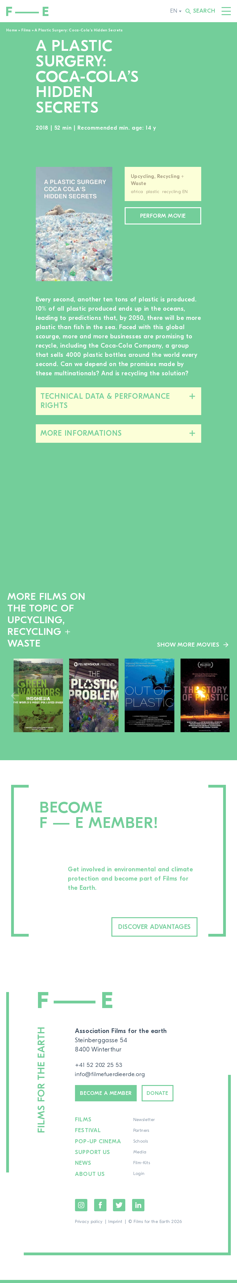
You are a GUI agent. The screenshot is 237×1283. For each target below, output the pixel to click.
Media (139, 1155)
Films (26, 30)
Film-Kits (140, 1166)
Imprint (115, 1224)
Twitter (119, 1208)
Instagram (81, 1208)
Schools (139, 1145)
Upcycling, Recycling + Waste (157, 180)
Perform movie (163, 216)
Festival (88, 1134)
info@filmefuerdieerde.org (112, 1075)
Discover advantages (146, 927)
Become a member (110, 1095)
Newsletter (143, 1123)
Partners (140, 1134)
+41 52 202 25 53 (99, 1066)
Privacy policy (88, 1224)
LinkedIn (138, 1208)
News (83, 1167)
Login (138, 1177)
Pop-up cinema (98, 1145)
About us (90, 1177)
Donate (167, 1095)
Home (11, 30)
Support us (93, 1156)
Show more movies (187, 644)
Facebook (100, 1208)
